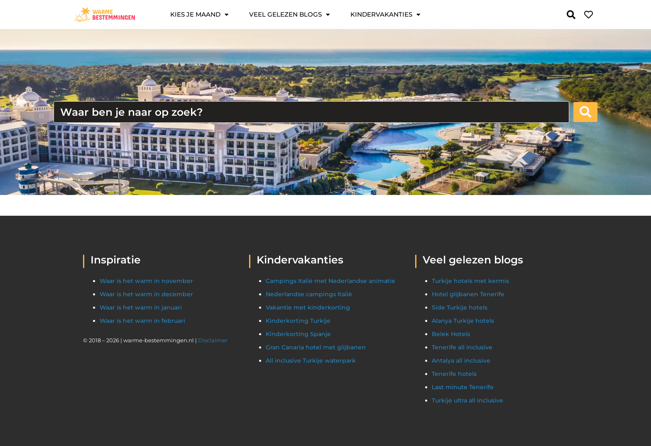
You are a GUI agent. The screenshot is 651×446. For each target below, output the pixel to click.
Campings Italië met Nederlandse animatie (330, 281)
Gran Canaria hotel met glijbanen (316, 347)
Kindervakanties (385, 14)
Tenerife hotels (454, 374)
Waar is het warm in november (146, 281)
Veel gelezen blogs (289, 14)
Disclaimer (213, 340)
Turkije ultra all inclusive (467, 400)
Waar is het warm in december (146, 294)
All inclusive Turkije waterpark (311, 360)
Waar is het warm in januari (141, 307)
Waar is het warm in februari (142, 320)
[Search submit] (585, 112)
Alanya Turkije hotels (463, 320)
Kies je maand (199, 14)
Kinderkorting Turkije (298, 320)
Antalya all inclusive (461, 360)
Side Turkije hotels (459, 307)
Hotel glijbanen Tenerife (468, 294)
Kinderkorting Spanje (298, 334)
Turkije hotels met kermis (470, 281)
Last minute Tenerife (463, 387)
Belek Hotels (451, 334)
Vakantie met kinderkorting (308, 307)
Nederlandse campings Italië (309, 294)
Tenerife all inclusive (462, 347)
